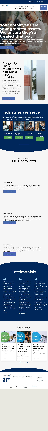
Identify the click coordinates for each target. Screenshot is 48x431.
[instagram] (7, 379)
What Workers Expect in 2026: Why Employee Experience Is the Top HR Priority (24, 348)
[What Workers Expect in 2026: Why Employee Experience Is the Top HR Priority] (24, 337)
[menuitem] (17, 7)
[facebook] (4, 379)
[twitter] (4, 381)
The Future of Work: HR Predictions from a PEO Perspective (39, 346)
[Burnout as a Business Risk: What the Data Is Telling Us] (8, 337)
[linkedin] (9, 379)
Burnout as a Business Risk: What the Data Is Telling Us (8, 346)
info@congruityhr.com (42, 381)
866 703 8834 (40, 380)
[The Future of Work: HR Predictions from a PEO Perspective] (39, 337)
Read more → (6, 359)
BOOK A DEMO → (41, 1)
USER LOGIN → (32, 1)
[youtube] (7, 381)
